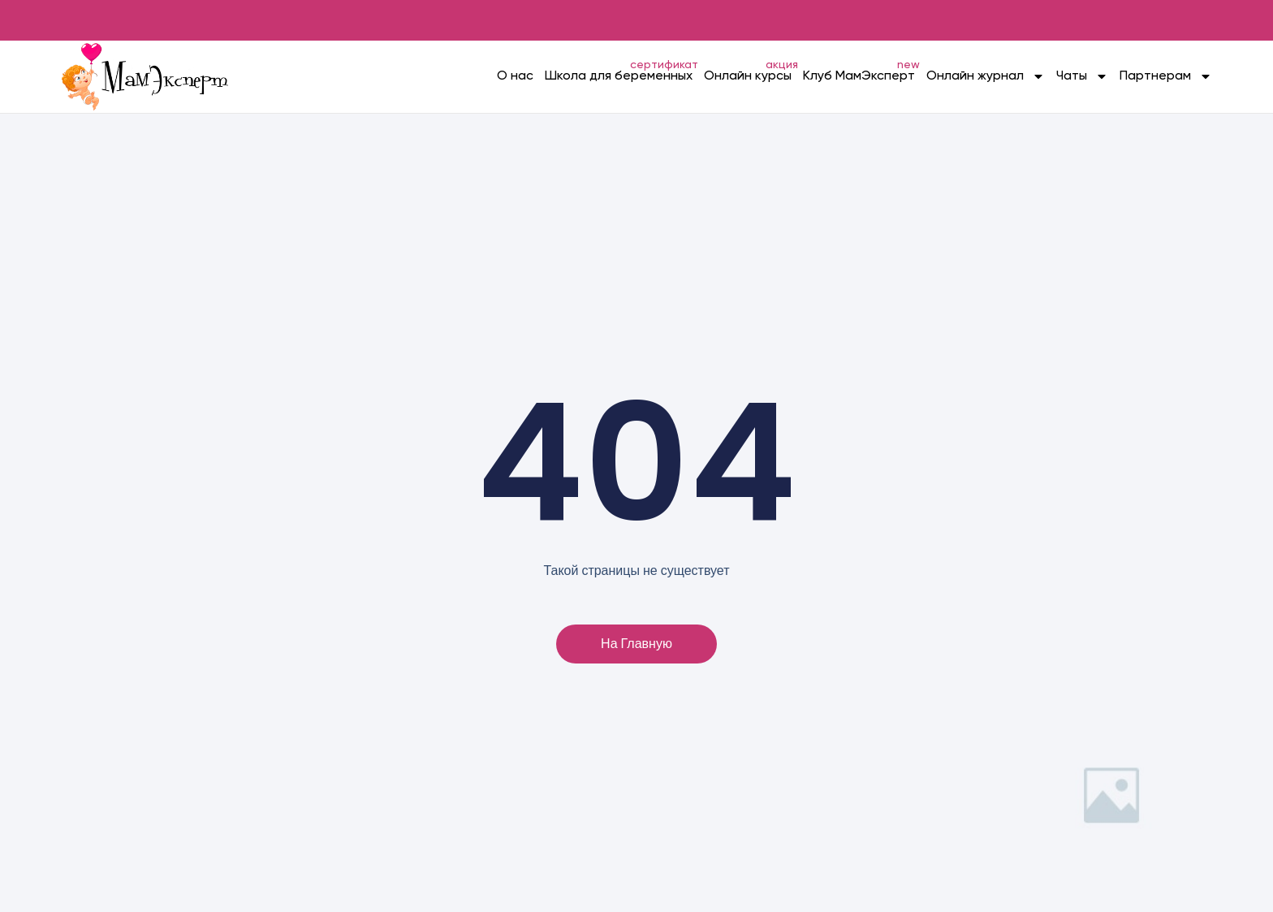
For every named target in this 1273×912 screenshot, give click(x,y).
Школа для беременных (619, 76)
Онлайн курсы (748, 76)
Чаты (1082, 76)
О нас (515, 76)
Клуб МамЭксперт (859, 76)
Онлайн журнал (985, 76)
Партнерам (1166, 76)
